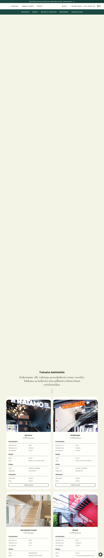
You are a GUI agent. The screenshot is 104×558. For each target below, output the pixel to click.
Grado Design (52, 6)
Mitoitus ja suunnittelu (49, 12)
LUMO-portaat (28, 485)
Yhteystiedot (77, 6)
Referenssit (25, 12)
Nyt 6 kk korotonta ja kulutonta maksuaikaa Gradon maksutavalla (50, 1)
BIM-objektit (64, 12)
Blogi (64, 6)
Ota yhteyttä (89, 6)
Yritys (39, 6)
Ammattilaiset (28, 6)
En (100, 6)
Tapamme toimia (77, 12)
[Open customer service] (100, 554)
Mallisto (35, 12)
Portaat (14, 6)
